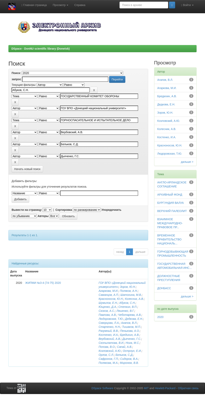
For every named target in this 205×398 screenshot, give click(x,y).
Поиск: (16, 73)
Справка (79, 5)
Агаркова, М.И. (108, 290)
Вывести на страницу (27, 209)
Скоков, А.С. (107, 310)
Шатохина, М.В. (131, 294)
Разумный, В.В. (109, 330)
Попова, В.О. (107, 346)
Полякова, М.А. (109, 362)
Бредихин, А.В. (130, 334)
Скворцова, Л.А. (109, 322)
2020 (160, 317)
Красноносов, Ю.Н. (111, 298)
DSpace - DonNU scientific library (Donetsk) (40, 48)
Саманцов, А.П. (109, 294)
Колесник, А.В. (134, 298)
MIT (146, 388)
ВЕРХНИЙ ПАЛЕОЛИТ (172, 211)
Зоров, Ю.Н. (128, 286)
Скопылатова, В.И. (111, 342)
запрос (16, 79)
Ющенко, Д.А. (108, 306)
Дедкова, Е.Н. (134, 318)
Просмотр (60, 5)
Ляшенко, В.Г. (126, 310)
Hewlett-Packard (165, 388)
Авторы (43, 216)
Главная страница (34, 5)
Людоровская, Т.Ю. (111, 318)
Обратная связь (188, 388)
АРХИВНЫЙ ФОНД (169, 194)
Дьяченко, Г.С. (131, 338)
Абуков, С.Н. (127, 302)
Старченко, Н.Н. (110, 326)
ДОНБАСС (164, 288)
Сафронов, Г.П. (109, 358)
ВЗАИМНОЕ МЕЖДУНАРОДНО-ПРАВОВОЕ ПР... (170, 223)
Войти (187, 5)
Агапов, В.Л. (129, 322)
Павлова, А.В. (108, 314)
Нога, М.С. (133, 342)
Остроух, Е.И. (132, 350)
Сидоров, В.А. (129, 358)
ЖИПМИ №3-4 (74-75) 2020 (43, 282)
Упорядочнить (111, 209)
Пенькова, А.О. (130, 330)
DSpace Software (102, 388)
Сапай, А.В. (124, 346)
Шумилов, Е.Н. (108, 302)
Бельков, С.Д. (124, 354)
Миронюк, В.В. (129, 362)
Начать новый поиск (27, 169)
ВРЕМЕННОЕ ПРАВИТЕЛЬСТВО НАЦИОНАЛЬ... (169, 239)
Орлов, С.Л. (106, 354)
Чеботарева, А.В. (130, 314)
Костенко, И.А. (109, 334)
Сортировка (63, 209)
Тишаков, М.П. (131, 326)
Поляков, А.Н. (129, 290)
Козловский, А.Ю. (110, 350)
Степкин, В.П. (127, 306)
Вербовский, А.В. (110, 338)
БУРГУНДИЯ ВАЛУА (170, 202)
